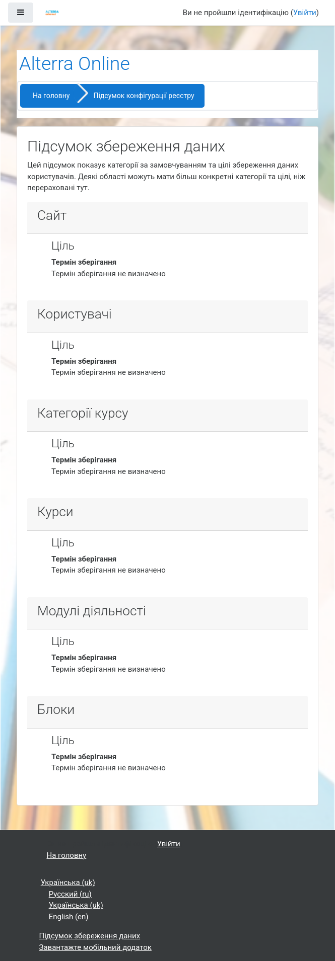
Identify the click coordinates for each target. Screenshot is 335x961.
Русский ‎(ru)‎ (70, 894)
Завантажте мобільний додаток (95, 947)
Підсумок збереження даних (90, 935)
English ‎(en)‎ (69, 916)
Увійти (304, 12)
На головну (51, 96)
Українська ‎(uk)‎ (68, 882)
